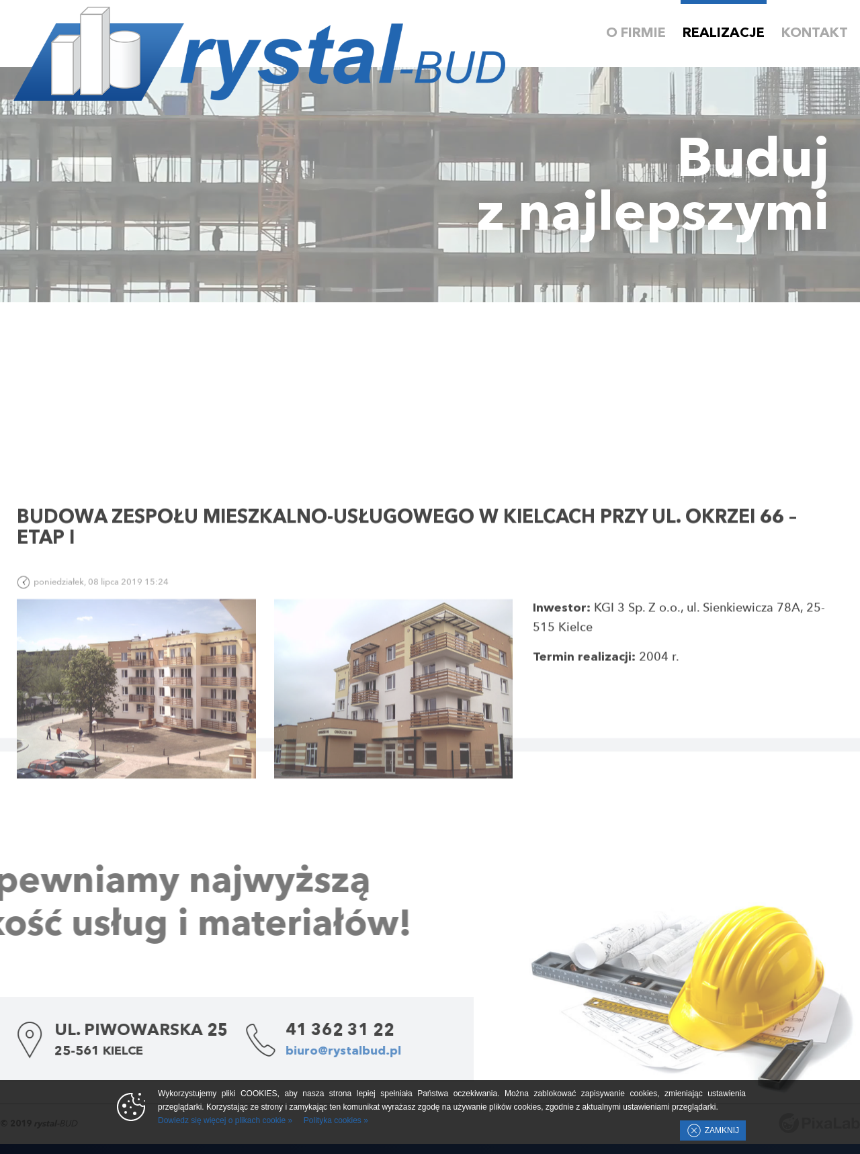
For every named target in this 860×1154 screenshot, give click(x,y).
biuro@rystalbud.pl (282, 1051)
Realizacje (724, 33)
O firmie (636, 33)
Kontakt (814, 33)
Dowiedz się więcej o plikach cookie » (225, 1120)
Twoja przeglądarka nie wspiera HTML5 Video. (430, 184)
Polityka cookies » (336, 1120)
